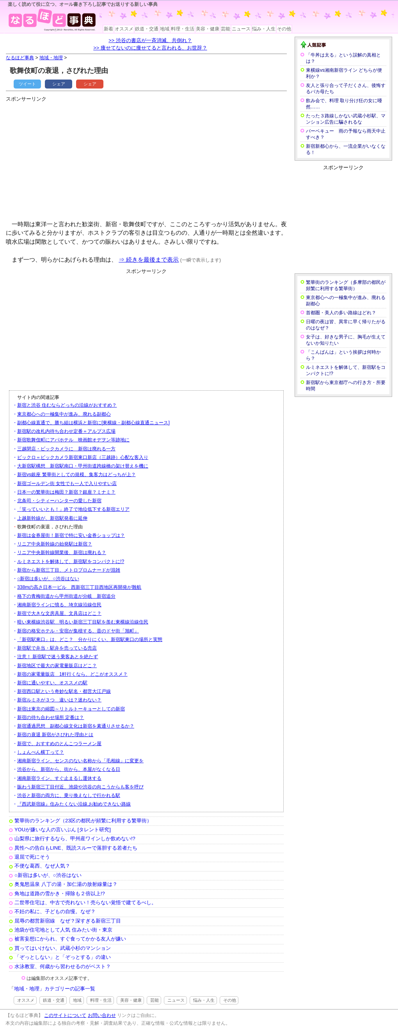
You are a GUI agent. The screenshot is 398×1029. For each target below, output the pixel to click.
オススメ (124, 29)
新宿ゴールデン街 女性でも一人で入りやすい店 (67, 483)
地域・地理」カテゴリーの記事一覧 (54, 989)
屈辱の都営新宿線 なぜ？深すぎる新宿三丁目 (67, 921)
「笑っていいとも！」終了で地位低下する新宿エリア (73, 509)
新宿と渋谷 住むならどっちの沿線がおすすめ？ (67, 405)
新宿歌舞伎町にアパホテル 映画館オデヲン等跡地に (73, 440)
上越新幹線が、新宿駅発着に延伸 (52, 518)
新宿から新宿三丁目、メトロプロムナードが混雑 (68, 570)
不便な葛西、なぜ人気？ (42, 866)
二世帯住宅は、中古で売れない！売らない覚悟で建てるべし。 (85, 902)
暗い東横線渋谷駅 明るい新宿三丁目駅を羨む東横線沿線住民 (82, 622)
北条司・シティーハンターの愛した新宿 (59, 500)
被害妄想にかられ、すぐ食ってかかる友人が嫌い (70, 939)
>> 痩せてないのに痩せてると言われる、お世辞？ (150, 48)
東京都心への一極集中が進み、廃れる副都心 (64, 414)
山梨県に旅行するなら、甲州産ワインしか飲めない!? (74, 838)
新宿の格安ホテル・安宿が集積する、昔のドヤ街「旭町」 (78, 631)
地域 (164, 29)
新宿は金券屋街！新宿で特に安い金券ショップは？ (71, 535)
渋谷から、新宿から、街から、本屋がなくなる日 (68, 769)
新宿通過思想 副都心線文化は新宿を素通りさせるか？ (75, 726)
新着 (108, 29)
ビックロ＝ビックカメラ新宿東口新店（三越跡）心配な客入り (82, 457)
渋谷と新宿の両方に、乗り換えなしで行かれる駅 (68, 795)
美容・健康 (207, 29)
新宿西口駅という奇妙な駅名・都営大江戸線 (64, 691)
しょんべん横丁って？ (40, 752)
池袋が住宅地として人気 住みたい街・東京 (63, 930)
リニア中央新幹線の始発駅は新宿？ (54, 544)
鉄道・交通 (146, 29)
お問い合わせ (102, 1015)
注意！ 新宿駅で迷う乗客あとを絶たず (57, 656)
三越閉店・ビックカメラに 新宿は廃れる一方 (66, 449)
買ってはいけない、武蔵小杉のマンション (62, 948)
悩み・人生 (263, 29)
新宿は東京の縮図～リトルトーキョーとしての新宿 (71, 709)
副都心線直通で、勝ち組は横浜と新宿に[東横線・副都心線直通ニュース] (93, 422)
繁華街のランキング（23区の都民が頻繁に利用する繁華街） (83, 821)
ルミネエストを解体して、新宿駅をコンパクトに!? (70, 561)
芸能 (225, 29)
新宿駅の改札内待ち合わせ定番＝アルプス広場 (66, 431)
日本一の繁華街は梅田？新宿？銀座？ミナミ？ (66, 492)
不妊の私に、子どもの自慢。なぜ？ (55, 911)
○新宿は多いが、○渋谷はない (48, 578)
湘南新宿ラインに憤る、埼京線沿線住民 (59, 604)
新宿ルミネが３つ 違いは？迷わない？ (59, 700)
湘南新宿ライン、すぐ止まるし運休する (59, 778)
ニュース (241, 29)
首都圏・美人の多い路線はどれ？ (341, 312)
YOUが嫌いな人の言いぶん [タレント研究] (62, 829)
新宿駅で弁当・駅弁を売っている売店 (57, 648)
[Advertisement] (99, 158)
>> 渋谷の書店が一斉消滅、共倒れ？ (150, 40)
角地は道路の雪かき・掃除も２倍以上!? (59, 893)
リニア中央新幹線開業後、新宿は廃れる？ (61, 552)
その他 (284, 29)
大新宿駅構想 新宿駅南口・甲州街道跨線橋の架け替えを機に (82, 466)
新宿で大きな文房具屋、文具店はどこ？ (59, 613)
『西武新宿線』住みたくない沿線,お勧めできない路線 (74, 804)
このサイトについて (65, 1015)
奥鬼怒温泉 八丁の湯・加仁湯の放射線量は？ (65, 884)
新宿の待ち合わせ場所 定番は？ (50, 717)
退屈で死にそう (32, 857)
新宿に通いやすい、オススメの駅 (52, 682)
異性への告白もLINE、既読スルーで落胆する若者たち (75, 848)
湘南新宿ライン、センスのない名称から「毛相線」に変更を (80, 760)
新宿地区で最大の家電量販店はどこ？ (57, 665)
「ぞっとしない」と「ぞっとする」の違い (62, 957)
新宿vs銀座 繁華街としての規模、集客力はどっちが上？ (76, 474)
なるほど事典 (20, 57)
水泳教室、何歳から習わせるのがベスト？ (62, 966)
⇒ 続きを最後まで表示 (149, 259)
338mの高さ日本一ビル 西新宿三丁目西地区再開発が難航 (79, 587)
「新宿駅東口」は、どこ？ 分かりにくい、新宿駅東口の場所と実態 (89, 639)
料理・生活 (182, 29)
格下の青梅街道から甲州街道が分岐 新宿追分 (66, 596)
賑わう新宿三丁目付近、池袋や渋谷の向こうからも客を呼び (80, 787)
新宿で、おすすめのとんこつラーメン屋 (59, 743)
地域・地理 (51, 57)
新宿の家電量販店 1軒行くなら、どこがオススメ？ (72, 674)
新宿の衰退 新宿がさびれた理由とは (55, 734)
